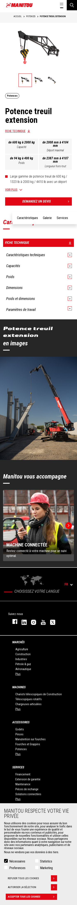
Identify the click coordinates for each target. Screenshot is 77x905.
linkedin (22, 621)
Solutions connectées (28, 794)
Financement (22, 774)
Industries (21, 659)
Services (18, 767)
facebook (12, 621)
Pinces (19, 734)
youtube (41, 621)
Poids (21, 162)
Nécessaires (17, 861)
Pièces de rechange (26, 789)
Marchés (18, 642)
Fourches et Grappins (27, 744)
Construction (23, 654)
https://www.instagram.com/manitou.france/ (31, 621)
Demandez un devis (47, 201)
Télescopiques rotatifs (28, 699)
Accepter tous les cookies (32, 897)
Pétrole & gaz (23, 664)
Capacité (21, 147)
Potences (21, 749)
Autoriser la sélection (32, 887)
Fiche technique (15, 131)
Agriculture (21, 649)
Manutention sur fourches (30, 739)
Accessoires (21, 722)
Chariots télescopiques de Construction (38, 694)
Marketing (46, 868)
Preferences (17, 868)
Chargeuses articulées (28, 704)
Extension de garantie (27, 779)
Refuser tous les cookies (32, 878)
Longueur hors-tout (55, 166)
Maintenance (22, 784)
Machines (19, 687)
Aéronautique (23, 669)
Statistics (46, 861)
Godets (19, 729)
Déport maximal (55, 150)
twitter (50, 621)
